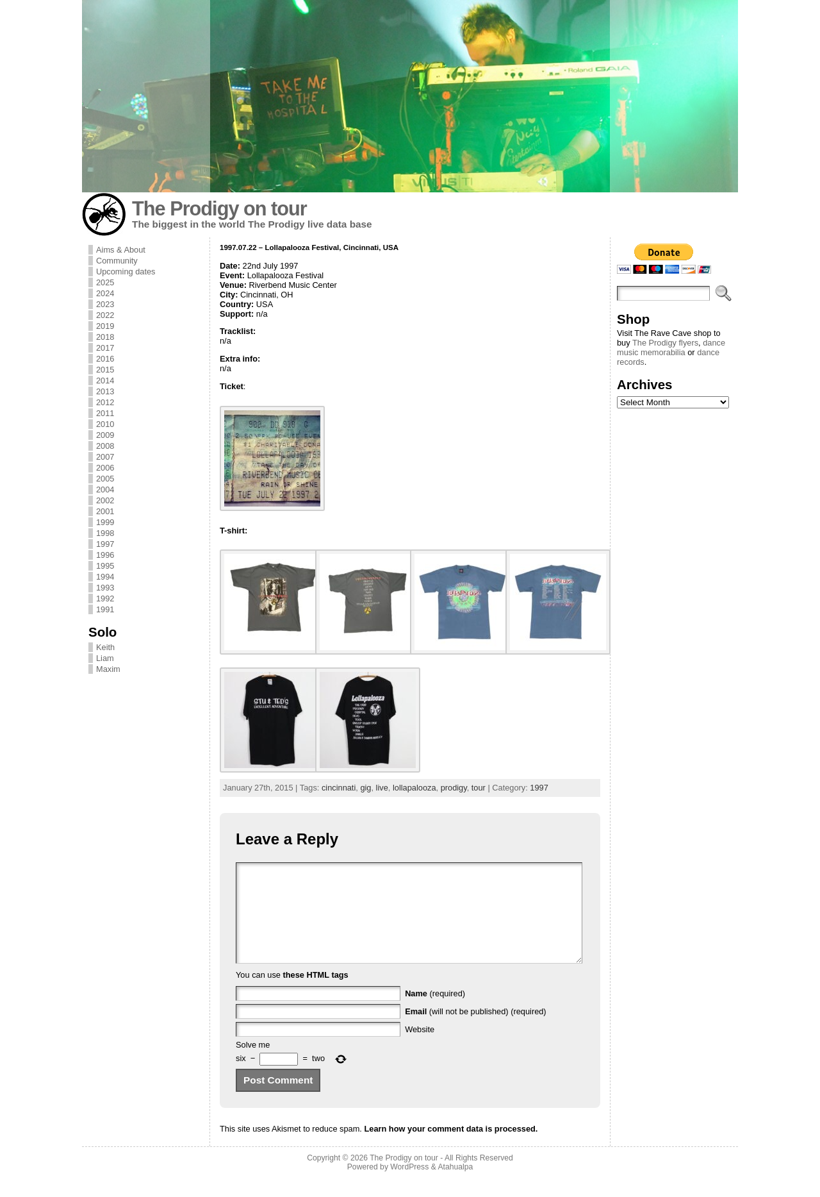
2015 (105, 369)
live (382, 787)
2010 (105, 424)
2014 (105, 380)
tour (479, 787)
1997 (105, 544)
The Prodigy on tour (219, 208)
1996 (105, 555)
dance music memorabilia (671, 347)
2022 (105, 315)
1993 (105, 587)
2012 (105, 402)
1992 (105, 598)
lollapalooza (414, 787)
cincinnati (339, 787)
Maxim (108, 669)
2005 (105, 478)
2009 (105, 435)
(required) (435, 1012)
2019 (105, 326)
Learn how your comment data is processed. (450, 1148)
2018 (105, 337)
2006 (105, 468)
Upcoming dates (125, 271)
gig (365, 787)
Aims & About (120, 250)
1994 (105, 577)
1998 (105, 533)
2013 (105, 391)
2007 (105, 457)
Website (419, 1048)
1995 (105, 566)
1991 (105, 609)
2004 (105, 489)
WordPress (409, 1186)
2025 (105, 282)
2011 (105, 413)
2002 (105, 500)
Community (117, 260)
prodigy (454, 787)
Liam (105, 658)
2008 (105, 446)
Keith (105, 647)
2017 (105, 348)
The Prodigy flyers (665, 342)
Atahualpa (455, 1186)
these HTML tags (315, 994)
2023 (105, 304)
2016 (105, 359)
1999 (105, 522)
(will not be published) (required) (475, 1030)
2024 (105, 293)
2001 (105, 511)
